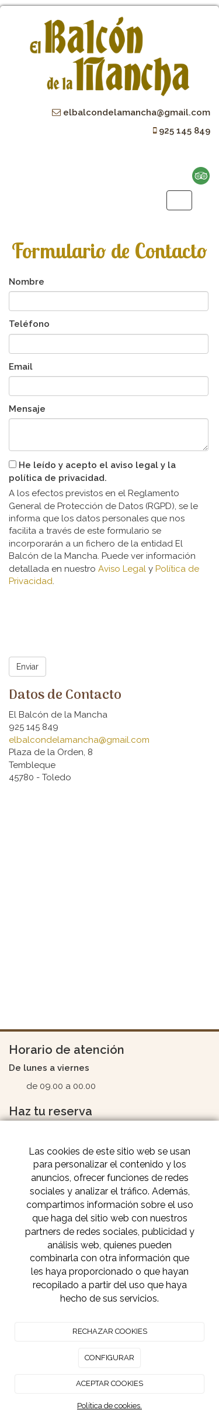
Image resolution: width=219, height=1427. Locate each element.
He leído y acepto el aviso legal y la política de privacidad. (92, 471)
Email (21, 366)
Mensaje (27, 409)
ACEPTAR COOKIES (109, 1383)
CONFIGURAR (109, 1357)
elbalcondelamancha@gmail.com (79, 740)
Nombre (26, 281)
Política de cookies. (109, 1405)
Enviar (27, 666)
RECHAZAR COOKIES (109, 1331)
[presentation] (97, 618)
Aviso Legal (122, 569)
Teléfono (29, 324)
